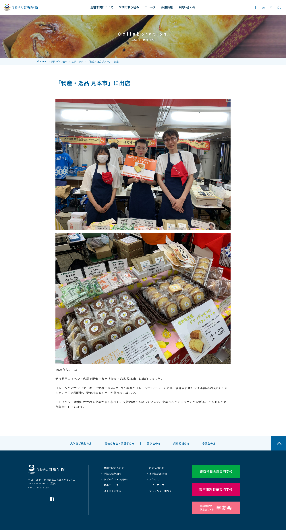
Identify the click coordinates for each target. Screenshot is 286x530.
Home (43, 61)
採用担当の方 (181, 443)
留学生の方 (154, 443)
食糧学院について (114, 468)
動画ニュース (111, 485)
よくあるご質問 (112, 491)
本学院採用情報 (158, 473)
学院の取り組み (59, 61)
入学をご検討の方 (81, 443)
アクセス (154, 479)
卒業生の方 (209, 443)
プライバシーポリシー (161, 491)
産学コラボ (77, 61)
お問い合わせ (156, 468)
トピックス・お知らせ (116, 479)
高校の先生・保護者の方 (119, 443)
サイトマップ (156, 485)
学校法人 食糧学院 (21, 7)
